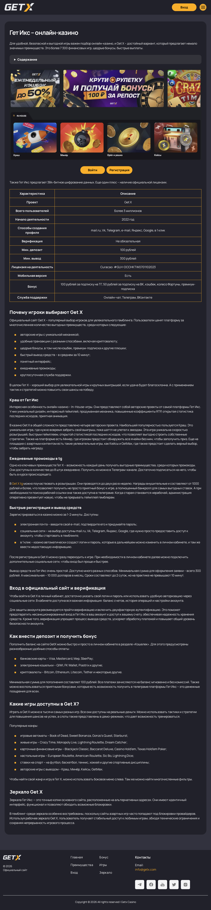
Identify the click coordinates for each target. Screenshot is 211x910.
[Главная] (19, 7)
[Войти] (92, 170)
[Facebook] (151, 884)
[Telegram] (139, 884)
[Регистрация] (119, 170)
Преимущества (82, 865)
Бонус (103, 857)
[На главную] (12, 857)
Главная (77, 857)
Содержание (27, 59)
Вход (74, 872)
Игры (103, 865)
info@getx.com (145, 869)
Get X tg (17, 483)
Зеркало (105, 872)
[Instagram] (185, 884)
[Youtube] (162, 884)
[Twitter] (174, 884)
